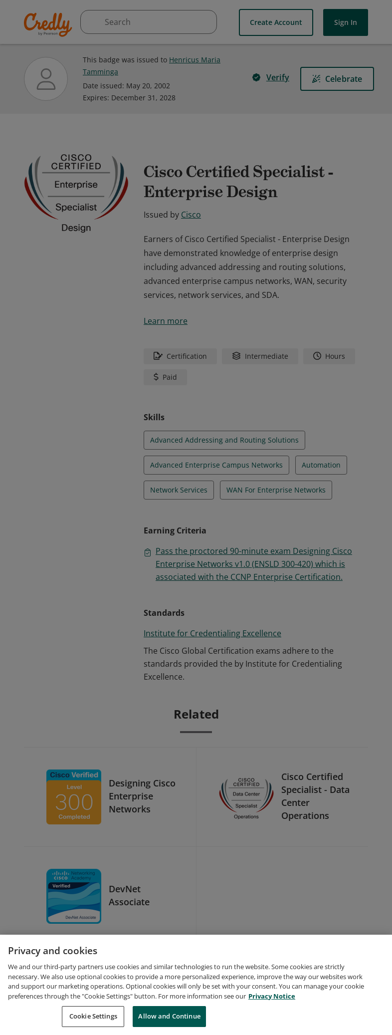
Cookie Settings (93, 1020)
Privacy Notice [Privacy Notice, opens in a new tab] (271, 999)
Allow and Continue (169, 1020)
